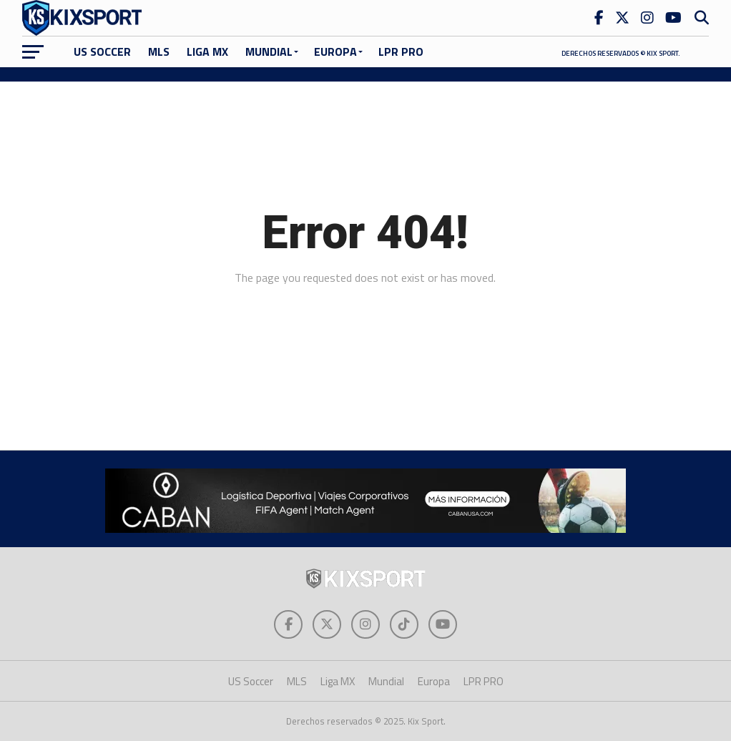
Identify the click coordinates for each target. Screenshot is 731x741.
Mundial (269, 51)
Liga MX (207, 51)
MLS (159, 51)
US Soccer (102, 51)
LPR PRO (400, 51)
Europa (335, 51)
